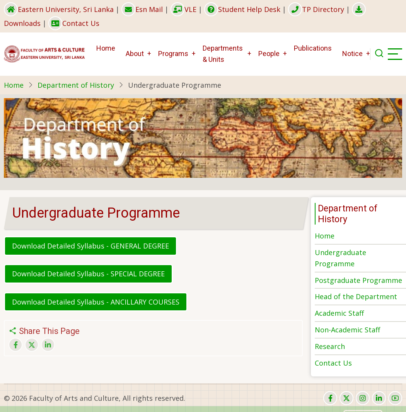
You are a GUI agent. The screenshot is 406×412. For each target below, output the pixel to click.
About (135, 53)
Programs (173, 53)
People (269, 53)
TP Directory (316, 9)
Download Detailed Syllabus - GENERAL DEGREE (90, 245)
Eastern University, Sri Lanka (59, 9)
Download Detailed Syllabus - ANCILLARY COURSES (95, 301)
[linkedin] (379, 398)
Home (105, 48)
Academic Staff (339, 313)
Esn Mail (142, 9)
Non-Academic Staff (347, 329)
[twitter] (346, 398)
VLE (183, 9)
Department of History (76, 85)
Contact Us (73, 23)
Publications (313, 48)
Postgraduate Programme (358, 280)
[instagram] (363, 398)
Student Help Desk (242, 9)
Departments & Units (223, 53)
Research (330, 346)
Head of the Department (356, 296)
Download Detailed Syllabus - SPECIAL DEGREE (88, 273)
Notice (352, 53)
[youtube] (395, 398)
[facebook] (330, 398)
